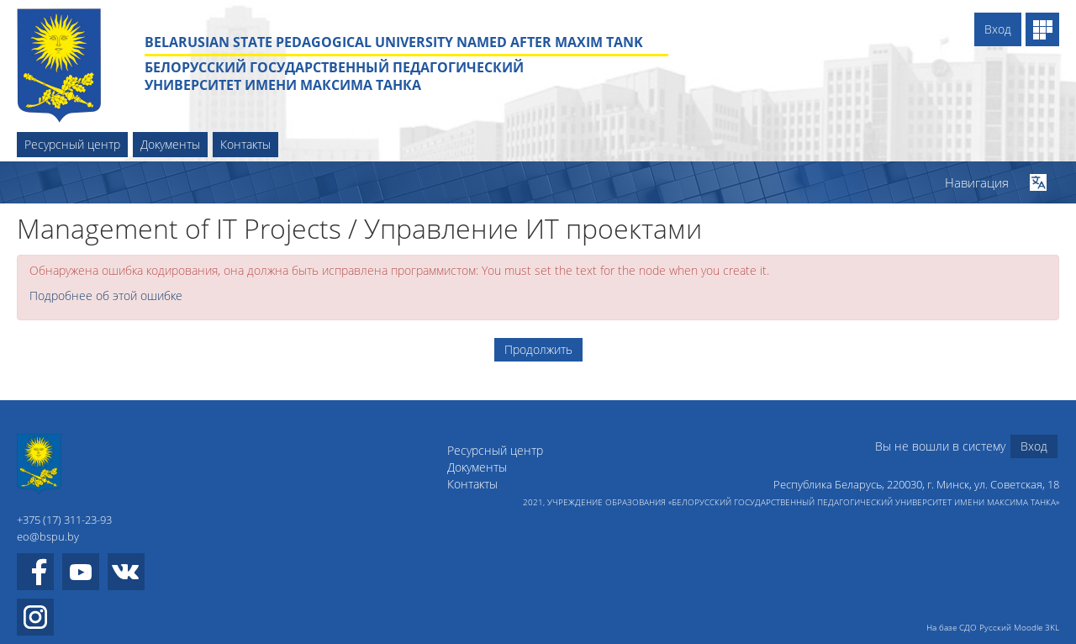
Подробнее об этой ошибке (105, 296)
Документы (170, 144)
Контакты (245, 144)
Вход (997, 29)
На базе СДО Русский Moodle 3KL (992, 627)
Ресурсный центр (72, 144)
